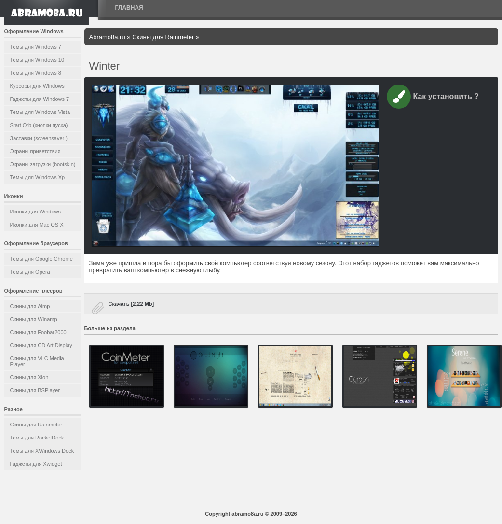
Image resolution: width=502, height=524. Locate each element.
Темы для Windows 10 (37, 60)
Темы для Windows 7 (35, 47)
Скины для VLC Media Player (37, 361)
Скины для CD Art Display (41, 345)
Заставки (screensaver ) (39, 138)
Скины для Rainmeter (36, 424)
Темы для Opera (30, 272)
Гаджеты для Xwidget (36, 464)
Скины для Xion (29, 377)
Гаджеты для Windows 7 (39, 99)
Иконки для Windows (35, 211)
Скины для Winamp (33, 319)
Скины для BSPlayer (35, 390)
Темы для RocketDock (37, 437)
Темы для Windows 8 (35, 73)
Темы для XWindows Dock (42, 450)
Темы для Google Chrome (41, 259)
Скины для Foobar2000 (38, 332)
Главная (129, 7)
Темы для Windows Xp (37, 177)
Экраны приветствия (35, 151)
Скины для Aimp (30, 306)
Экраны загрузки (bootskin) (43, 164)
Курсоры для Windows (37, 86)
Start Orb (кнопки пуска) (39, 125)
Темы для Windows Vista (40, 112)
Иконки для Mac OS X (37, 224)
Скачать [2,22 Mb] (131, 304)
